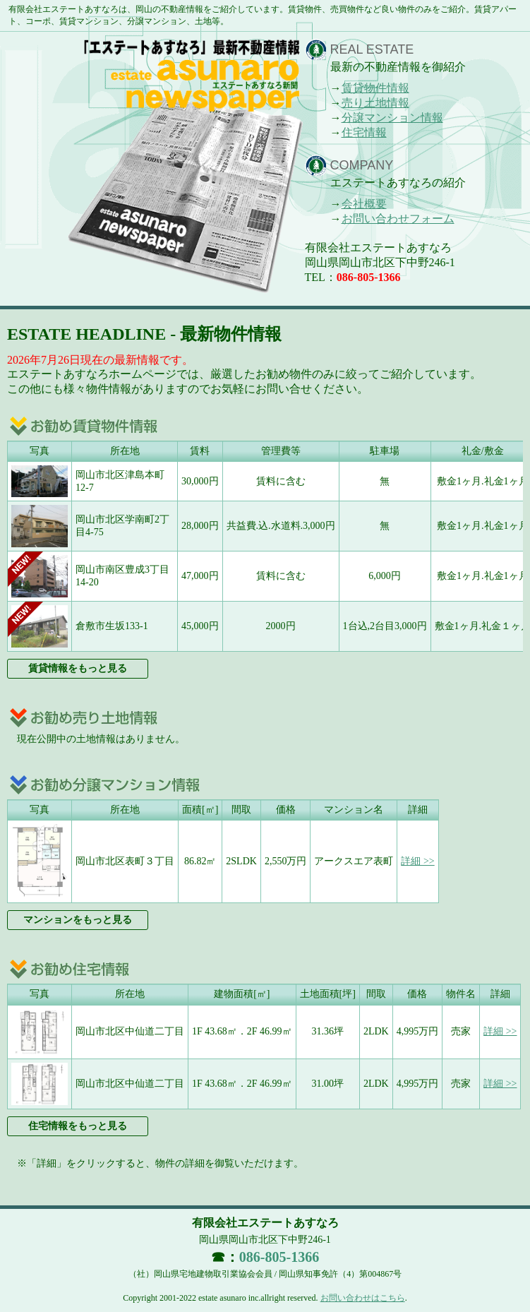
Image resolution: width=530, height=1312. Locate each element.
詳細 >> (417, 861)
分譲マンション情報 (392, 118)
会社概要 (364, 204)
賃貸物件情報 (375, 88)
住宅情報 (364, 132)
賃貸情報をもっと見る (77, 668)
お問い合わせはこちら (362, 1298)
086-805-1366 (369, 277)
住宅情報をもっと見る (77, 1126)
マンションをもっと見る (77, 919)
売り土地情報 (375, 103)
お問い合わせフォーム (398, 219)
